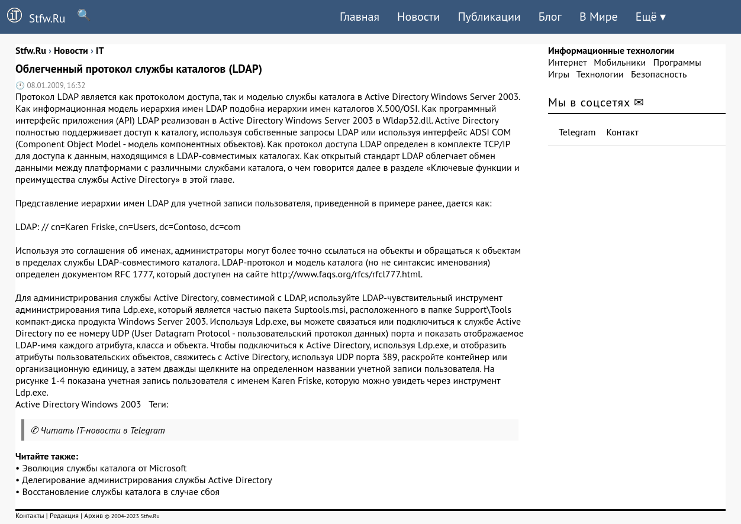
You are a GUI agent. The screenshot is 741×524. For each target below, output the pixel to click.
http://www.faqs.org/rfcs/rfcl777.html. (347, 274)
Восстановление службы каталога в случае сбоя (121, 491)
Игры (558, 74)
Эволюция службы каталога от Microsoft (104, 468)
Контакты (29, 515)
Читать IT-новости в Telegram (102, 430)
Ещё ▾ (651, 16)
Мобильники (620, 62)
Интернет (567, 62)
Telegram (577, 132)
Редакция (64, 515)
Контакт (623, 132)
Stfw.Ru (32, 16)
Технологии (600, 74)
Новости (418, 16)
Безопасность (659, 74)
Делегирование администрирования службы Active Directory (147, 480)
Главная (359, 16)
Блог (550, 16)
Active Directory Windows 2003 (78, 404)
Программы (677, 62)
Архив (93, 515)
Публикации (489, 16)
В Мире (598, 16)
